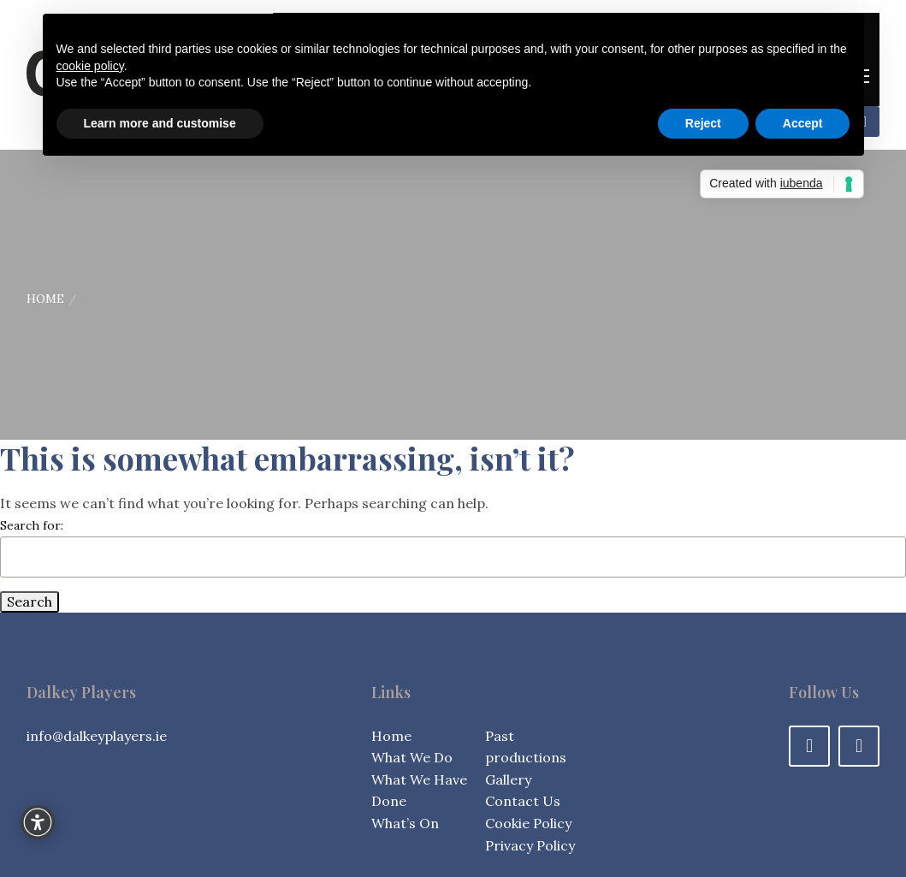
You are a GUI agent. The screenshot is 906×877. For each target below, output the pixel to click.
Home (45, 298)
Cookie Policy (528, 823)
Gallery (508, 779)
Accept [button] (803, 123)
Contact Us (522, 800)
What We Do (412, 757)
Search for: (31, 525)
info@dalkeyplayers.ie (97, 735)
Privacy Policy (530, 845)
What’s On (405, 823)
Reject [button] (703, 123)
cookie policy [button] (90, 66)
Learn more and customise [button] (160, 123)
